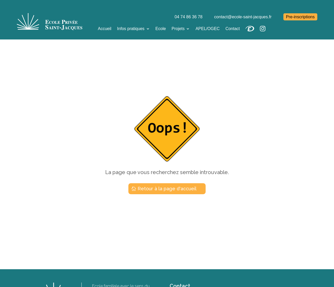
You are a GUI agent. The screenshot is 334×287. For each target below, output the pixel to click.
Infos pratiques (131, 28)
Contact (232, 28)
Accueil (104, 28)
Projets (178, 28)
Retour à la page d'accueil (167, 188)
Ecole (161, 28)
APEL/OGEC (207, 28)
